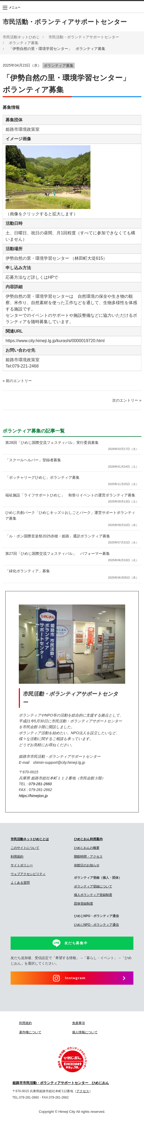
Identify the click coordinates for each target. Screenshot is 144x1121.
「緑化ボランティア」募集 (72, 574)
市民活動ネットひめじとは (30, 839)
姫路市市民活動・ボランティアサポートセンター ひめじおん (60, 1083)
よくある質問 (20, 883)
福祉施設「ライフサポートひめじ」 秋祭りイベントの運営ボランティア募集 (72, 498)
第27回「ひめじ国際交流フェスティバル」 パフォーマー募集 (72, 556)
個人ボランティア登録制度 (93, 895)
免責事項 (78, 1023)
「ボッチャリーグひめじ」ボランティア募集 (72, 480)
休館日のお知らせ (86, 865)
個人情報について (85, 1032)
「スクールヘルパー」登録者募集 (72, 463)
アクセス (82, 1091)
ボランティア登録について (93, 886)
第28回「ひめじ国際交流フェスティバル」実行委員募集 (72, 446)
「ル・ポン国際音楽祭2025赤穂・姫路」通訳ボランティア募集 (72, 539)
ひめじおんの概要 (86, 848)
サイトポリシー (22, 865)
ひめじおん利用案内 (88, 839)
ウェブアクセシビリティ (28, 874)
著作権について (30, 1032)
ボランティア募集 (23, 43)
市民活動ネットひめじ (21, 37)
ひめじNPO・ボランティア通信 (96, 925)
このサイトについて (25, 848)
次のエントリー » (126, 400)
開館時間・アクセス (88, 856)
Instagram (75, 978)
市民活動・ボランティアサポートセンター (65, 21)
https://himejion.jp (33, 796)
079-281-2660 (40, 784)
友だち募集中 (76, 943)
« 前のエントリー (17, 381)
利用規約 (17, 856)
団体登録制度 (83, 903)
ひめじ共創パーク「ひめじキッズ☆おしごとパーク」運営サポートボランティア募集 (72, 519)
